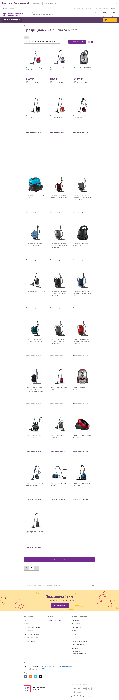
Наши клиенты (28, 631)
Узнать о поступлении (33, 132)
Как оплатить (76, 624)
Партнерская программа (32, 634)
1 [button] (26, 568)
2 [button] (31, 568)
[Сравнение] (108, 16)
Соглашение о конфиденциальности (79, 652)
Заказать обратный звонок (48, 667)
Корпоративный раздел (31, 638)
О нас (26, 620)
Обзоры (74, 638)
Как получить (76, 627)
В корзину (36, 82)
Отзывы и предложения (79, 641)
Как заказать (76, 620)
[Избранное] (103, 16)
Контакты (27, 624)
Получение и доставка (101, 9)
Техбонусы (75, 631)
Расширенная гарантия (55, 620)
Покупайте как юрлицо (83, 9)
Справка (75, 648)
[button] (37, 3)
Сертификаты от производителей (35, 627)
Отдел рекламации (78, 644)
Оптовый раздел (29, 641)
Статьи (74, 634)
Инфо (114, 9)
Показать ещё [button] (59, 560)
